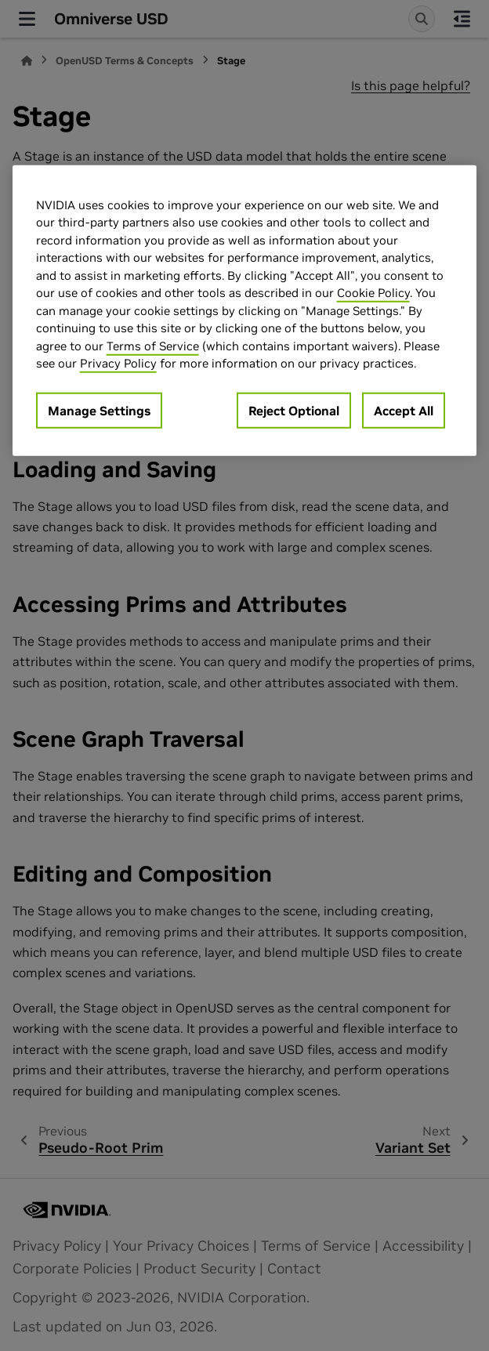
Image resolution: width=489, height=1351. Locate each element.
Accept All (403, 410)
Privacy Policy (118, 363)
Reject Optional (293, 410)
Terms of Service (153, 345)
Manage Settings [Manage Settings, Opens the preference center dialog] (99, 410)
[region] (245, 310)
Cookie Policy (373, 292)
